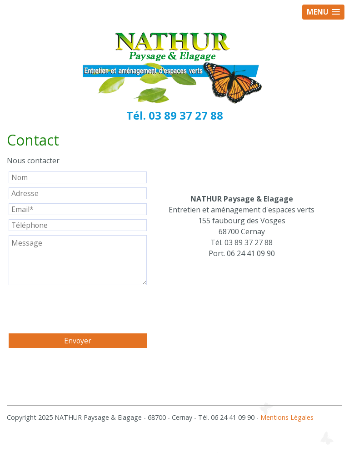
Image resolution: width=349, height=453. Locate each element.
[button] (323, 12)
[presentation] (78, 309)
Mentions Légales (287, 417)
